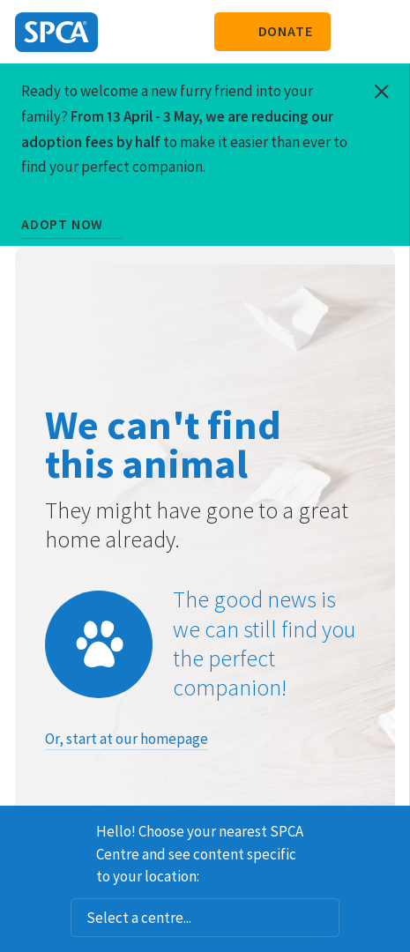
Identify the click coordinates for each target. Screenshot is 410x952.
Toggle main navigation (382, 32)
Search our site (353, 32)
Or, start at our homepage (126, 738)
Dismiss (389, 828)
